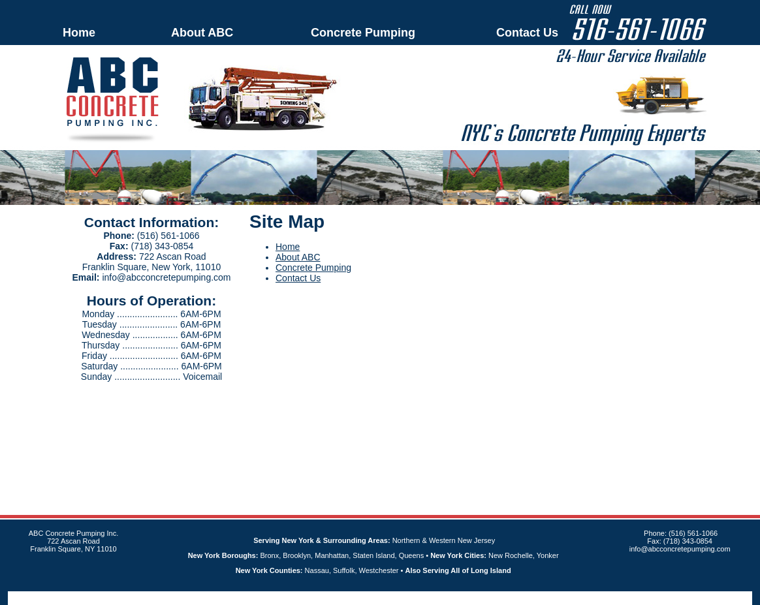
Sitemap (436, 598)
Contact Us (527, 32)
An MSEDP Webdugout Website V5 (363, 598)
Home (79, 32)
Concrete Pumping (363, 32)
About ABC (202, 32)
